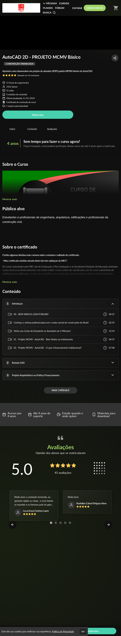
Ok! (83, 631)
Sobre (12, 129)
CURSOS (64, 3)
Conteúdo (32, 129)
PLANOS (48, 7)
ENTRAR (77, 7)
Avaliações (52, 129)
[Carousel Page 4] (65, 522)
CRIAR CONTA (94, 7)
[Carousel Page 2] (55, 522)
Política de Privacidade (63, 631)
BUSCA (49, 12)
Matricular (38, 114)
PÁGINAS (50, 3)
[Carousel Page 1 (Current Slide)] (51, 522)
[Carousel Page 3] (60, 522)
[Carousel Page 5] (70, 522)
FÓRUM (59, 7)
